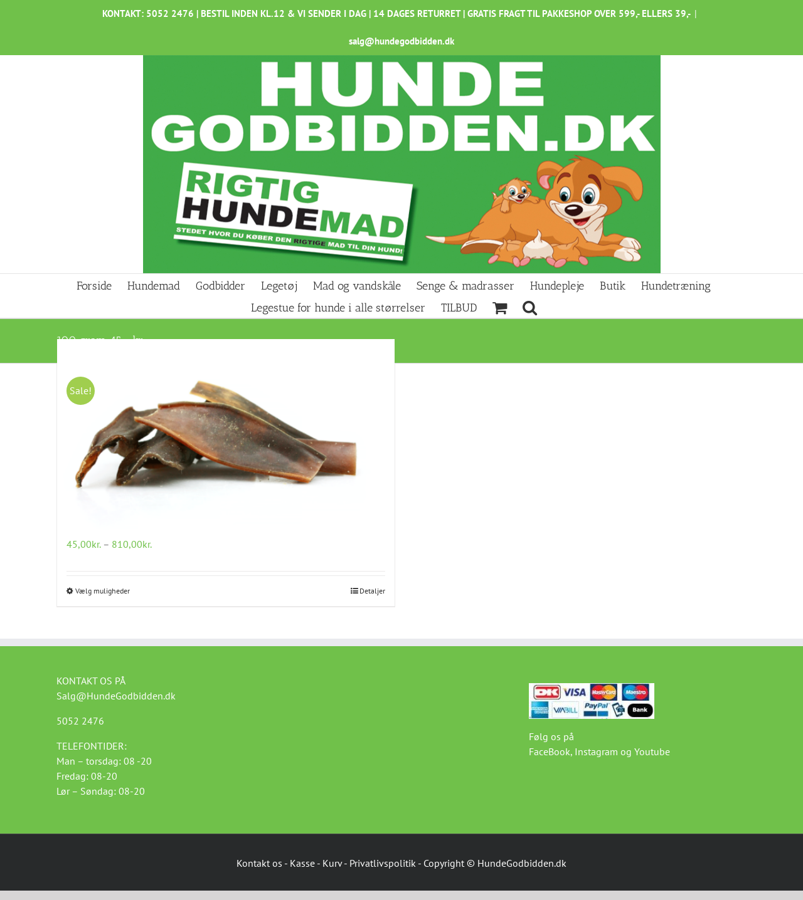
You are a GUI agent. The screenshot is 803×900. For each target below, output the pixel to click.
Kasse (302, 863)
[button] (530, 307)
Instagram (596, 751)
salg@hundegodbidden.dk (401, 41)
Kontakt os (259, 863)
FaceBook (549, 751)
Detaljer (372, 590)
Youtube (652, 751)
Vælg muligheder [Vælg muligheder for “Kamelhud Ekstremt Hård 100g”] (102, 590)
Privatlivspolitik (382, 863)
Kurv (332, 863)
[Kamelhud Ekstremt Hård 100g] (226, 436)
